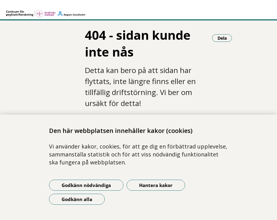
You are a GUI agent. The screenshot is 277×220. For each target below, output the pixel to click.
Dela (225, 38)
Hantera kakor (156, 185)
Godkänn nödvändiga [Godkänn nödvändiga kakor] (86, 185)
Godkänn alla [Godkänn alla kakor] (77, 199)
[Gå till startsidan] (45, 11)
